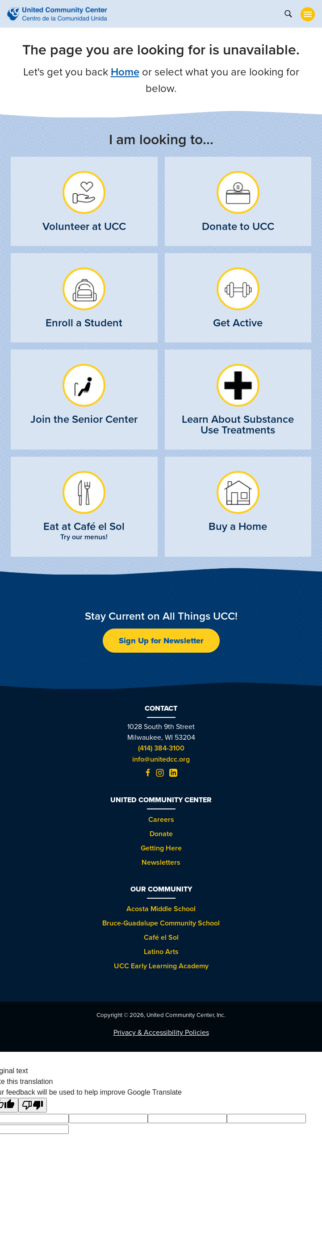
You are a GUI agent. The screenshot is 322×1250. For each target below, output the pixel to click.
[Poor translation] (32, 1105)
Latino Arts (161, 951)
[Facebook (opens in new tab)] (148, 774)
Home (125, 71)
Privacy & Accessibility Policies (161, 1032)
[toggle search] (288, 13)
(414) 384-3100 (161, 748)
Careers (161, 819)
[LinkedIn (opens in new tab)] (173, 774)
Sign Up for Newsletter (161, 640)
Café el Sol (161, 937)
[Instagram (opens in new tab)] (160, 774)
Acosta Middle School (161, 909)
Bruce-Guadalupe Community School (161, 923)
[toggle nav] (308, 14)
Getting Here (161, 848)
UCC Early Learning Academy (161, 966)
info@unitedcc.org (161, 759)
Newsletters (161, 862)
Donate (161, 834)
